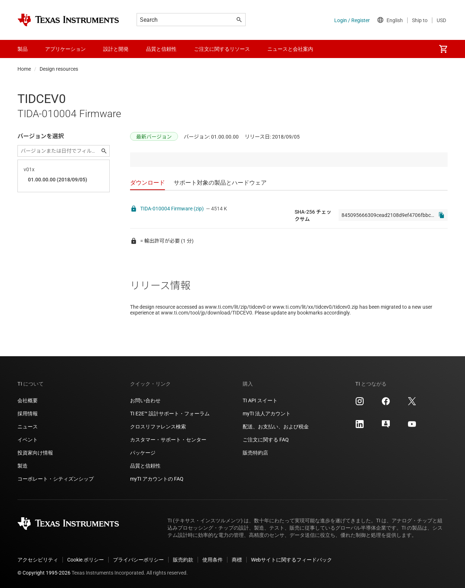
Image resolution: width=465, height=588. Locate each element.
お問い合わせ (145, 400)
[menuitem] (443, 49)
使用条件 (212, 560)
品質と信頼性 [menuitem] (161, 49)
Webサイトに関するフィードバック (291, 560)
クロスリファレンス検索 (158, 426)
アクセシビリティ (37, 560)
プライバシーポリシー (138, 560)
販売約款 (183, 560)
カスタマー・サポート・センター (168, 440)
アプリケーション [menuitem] (65, 49)
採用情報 (27, 413)
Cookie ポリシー (85, 560)
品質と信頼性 (145, 466)
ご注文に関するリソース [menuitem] (222, 49)
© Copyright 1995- (43, 573)
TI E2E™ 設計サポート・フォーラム (170, 413)
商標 (237, 560)
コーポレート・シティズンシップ (55, 479)
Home (24, 69)
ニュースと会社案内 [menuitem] (290, 49)
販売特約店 (255, 453)
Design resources (59, 69)
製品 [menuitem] (22, 49)
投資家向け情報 (35, 453)
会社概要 (27, 400)
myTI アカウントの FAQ (156, 479)
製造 (22, 466)
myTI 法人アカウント (267, 413)
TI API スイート (260, 400)
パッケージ (142, 453)
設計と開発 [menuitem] (116, 49)
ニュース (27, 426)
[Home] (68, 19)
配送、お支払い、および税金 (276, 426)
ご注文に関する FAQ (266, 440)
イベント (27, 440)
